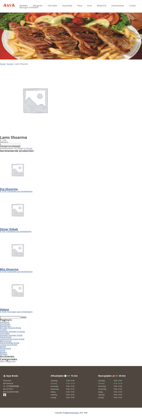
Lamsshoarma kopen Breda (12, 339)
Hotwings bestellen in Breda (12, 331)
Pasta (79, 5)
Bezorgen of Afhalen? (29, 7)
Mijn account (5, 341)
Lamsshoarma (117, 5)
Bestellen (24, 5)
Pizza (89, 5)
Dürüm (10, 64)
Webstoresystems (72, 413)
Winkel (3, 346)
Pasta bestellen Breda (9, 343)
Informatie (52, 5)
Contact (132, 5)
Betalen (3, 352)
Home (2, 64)
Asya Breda (67, 5)
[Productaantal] (10, 144)
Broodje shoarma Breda (10, 327)
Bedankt (3, 354)
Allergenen (37, 5)
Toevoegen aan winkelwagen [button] (20, 191)
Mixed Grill (101, 5)
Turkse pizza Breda (8, 344)
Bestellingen (5, 326)
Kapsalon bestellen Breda (11, 335)
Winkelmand (5, 348)
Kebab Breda (5, 337)
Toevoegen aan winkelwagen (10, 146)
